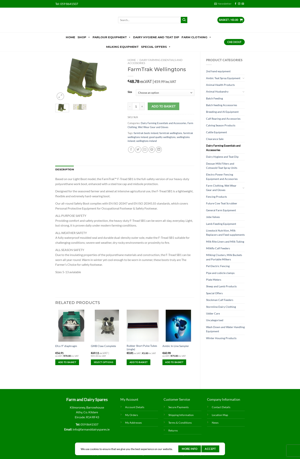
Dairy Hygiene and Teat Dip (156, 37)
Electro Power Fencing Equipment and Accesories (222, 176)
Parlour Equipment (112, 37)
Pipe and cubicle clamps (220, 273)
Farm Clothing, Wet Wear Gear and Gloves (221, 187)
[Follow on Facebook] (235, 3)
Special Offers (156, 47)
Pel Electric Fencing (218, 266)
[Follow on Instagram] (239, 3)
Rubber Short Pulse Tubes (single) (142, 347)
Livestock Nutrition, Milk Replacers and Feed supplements (225, 232)
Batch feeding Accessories (221, 105)
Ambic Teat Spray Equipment (223, 78)
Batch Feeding (214, 98)
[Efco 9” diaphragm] (71, 326)
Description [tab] (64, 169)
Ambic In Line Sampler (175, 346)
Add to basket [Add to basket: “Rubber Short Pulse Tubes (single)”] (139, 362)
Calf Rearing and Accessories (223, 118)
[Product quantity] (136, 106)
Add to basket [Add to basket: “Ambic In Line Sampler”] (174, 362)
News (215, 422)
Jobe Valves (213, 217)
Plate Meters (213, 279)
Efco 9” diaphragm (66, 346)
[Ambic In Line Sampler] (178, 326)
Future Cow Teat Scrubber (221, 203)
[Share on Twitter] (138, 149)
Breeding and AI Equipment (222, 111)
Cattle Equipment (216, 132)
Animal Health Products (220, 84)
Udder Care (213, 313)
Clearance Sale (214, 139)
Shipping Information (181, 415)
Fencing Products (216, 196)
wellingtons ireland (146, 140)
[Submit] (184, 20)
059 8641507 (69, 4)
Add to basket (164, 106)
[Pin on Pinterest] (152, 149)
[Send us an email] (243, 3)
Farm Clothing (196, 37)
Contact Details (221, 407)
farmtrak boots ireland (146, 133)
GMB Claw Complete (103, 346)
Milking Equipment (122, 47)
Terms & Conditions (180, 422)
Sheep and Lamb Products (221, 286)
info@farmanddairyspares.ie (91, 429)
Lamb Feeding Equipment (221, 223)
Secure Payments (178, 407)
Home (70, 37)
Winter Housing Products (221, 338)
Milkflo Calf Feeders (218, 248)
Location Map (220, 415)
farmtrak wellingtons (170, 133)
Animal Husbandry (217, 91)
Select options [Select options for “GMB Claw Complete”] (103, 362)
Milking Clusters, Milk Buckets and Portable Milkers (224, 257)
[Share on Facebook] (131, 149)
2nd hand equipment (218, 71)
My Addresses (133, 422)
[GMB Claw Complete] (107, 326)
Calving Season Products (220, 125)
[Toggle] (243, 78)
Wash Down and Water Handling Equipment (225, 329)
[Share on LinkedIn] (159, 149)
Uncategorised (214, 320)
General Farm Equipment (221, 210)
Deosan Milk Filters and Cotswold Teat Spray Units (221, 165)
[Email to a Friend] (145, 149)
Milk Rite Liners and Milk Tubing (225, 241)
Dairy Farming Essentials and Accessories (223, 147)
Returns (173, 430)
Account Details (134, 407)
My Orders (131, 415)
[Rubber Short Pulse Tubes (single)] (143, 326)
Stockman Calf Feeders (219, 299)
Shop (83, 37)
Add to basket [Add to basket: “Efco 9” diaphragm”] (67, 362)
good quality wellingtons (162, 137)
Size (130, 92)
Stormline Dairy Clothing (221, 306)
